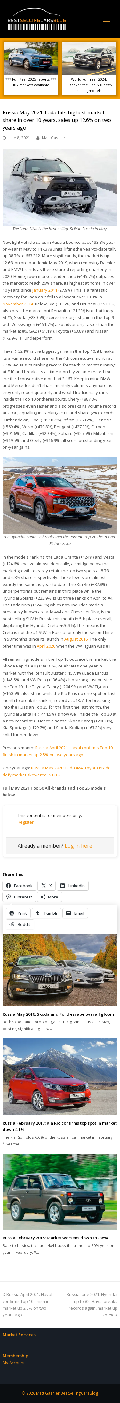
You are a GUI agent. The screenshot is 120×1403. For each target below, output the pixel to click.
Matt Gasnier (53, 138)
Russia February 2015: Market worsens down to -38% (55, 1238)
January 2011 (44, 290)
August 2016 (76, 639)
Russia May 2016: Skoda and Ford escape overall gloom (58, 1014)
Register (26, 822)
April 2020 (46, 646)
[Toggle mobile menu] (106, 19)
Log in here (78, 845)
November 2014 (18, 304)
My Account (14, 1363)
